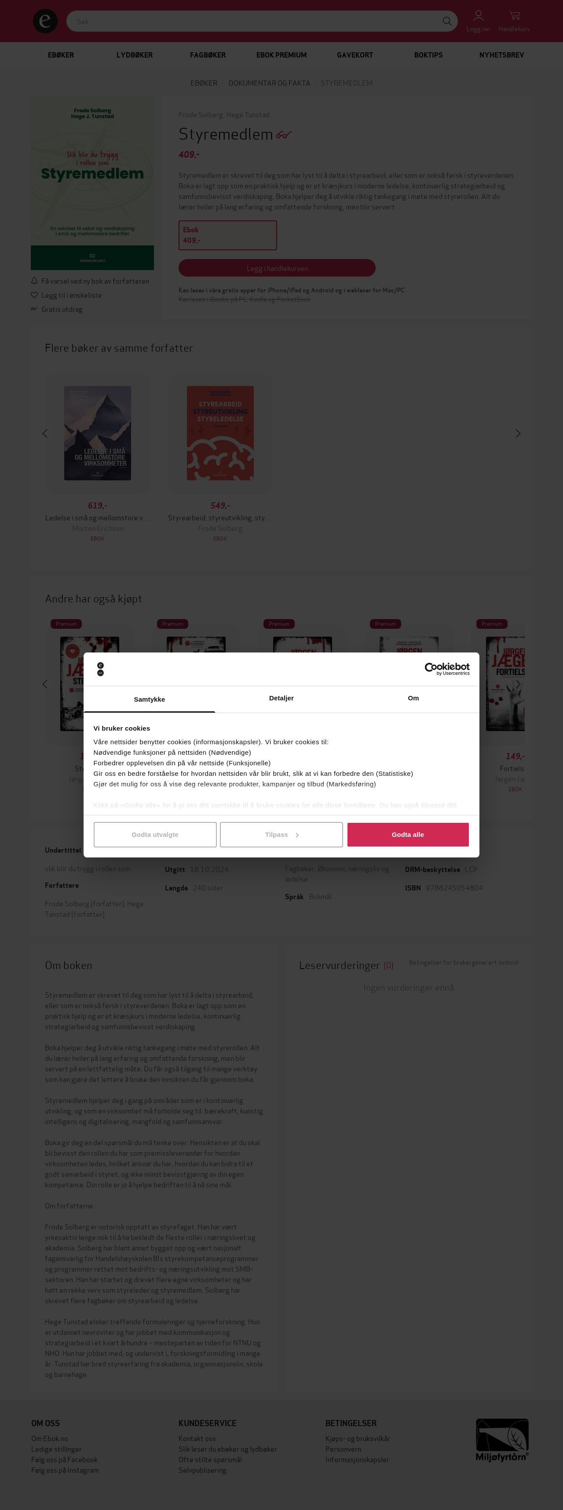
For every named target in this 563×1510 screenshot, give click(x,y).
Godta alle (408, 834)
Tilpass (282, 834)
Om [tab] (413, 698)
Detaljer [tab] (281, 698)
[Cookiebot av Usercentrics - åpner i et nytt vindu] (431, 669)
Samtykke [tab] (149, 699)
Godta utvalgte (155, 834)
